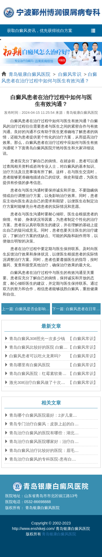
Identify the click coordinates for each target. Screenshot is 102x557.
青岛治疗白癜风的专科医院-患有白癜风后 (46, 459)
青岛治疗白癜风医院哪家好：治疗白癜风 (45, 441)
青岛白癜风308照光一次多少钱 (36, 338)
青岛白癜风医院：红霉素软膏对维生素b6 (45, 373)
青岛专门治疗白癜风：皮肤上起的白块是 (45, 424)
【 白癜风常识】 (83, 338)
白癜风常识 (69, 74)
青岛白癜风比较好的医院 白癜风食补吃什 (46, 347)
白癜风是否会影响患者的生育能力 (43, 309)
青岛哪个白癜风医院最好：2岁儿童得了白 (46, 415)
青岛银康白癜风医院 (30, 74)
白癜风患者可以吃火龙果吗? (34, 356)
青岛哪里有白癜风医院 (29, 364)
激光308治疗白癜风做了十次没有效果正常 (46, 382)
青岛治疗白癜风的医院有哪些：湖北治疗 (45, 432)
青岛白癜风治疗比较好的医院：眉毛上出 (45, 450)
